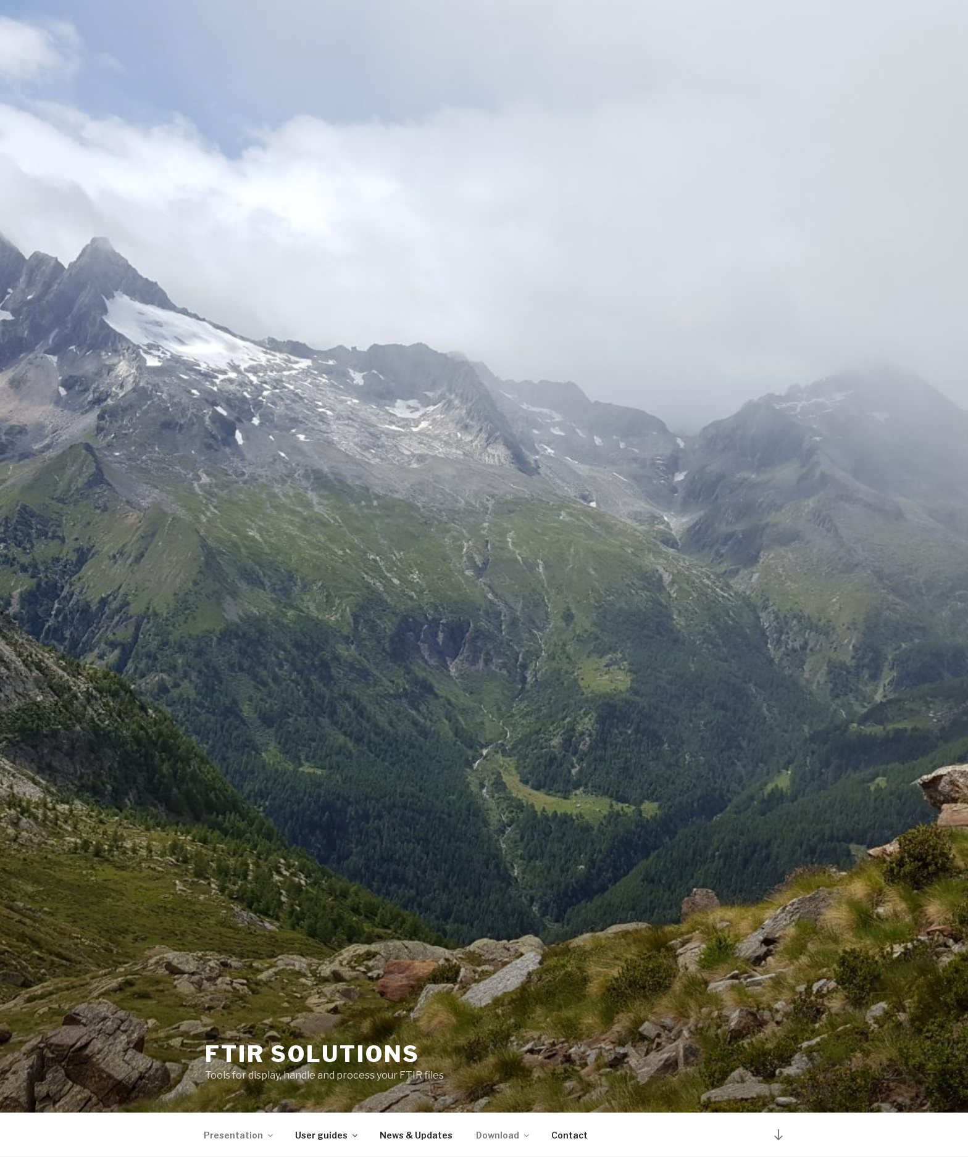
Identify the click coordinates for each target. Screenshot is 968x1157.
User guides (327, 1135)
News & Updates (416, 1135)
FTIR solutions (312, 1054)
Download (503, 1135)
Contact (569, 1135)
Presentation (239, 1135)
